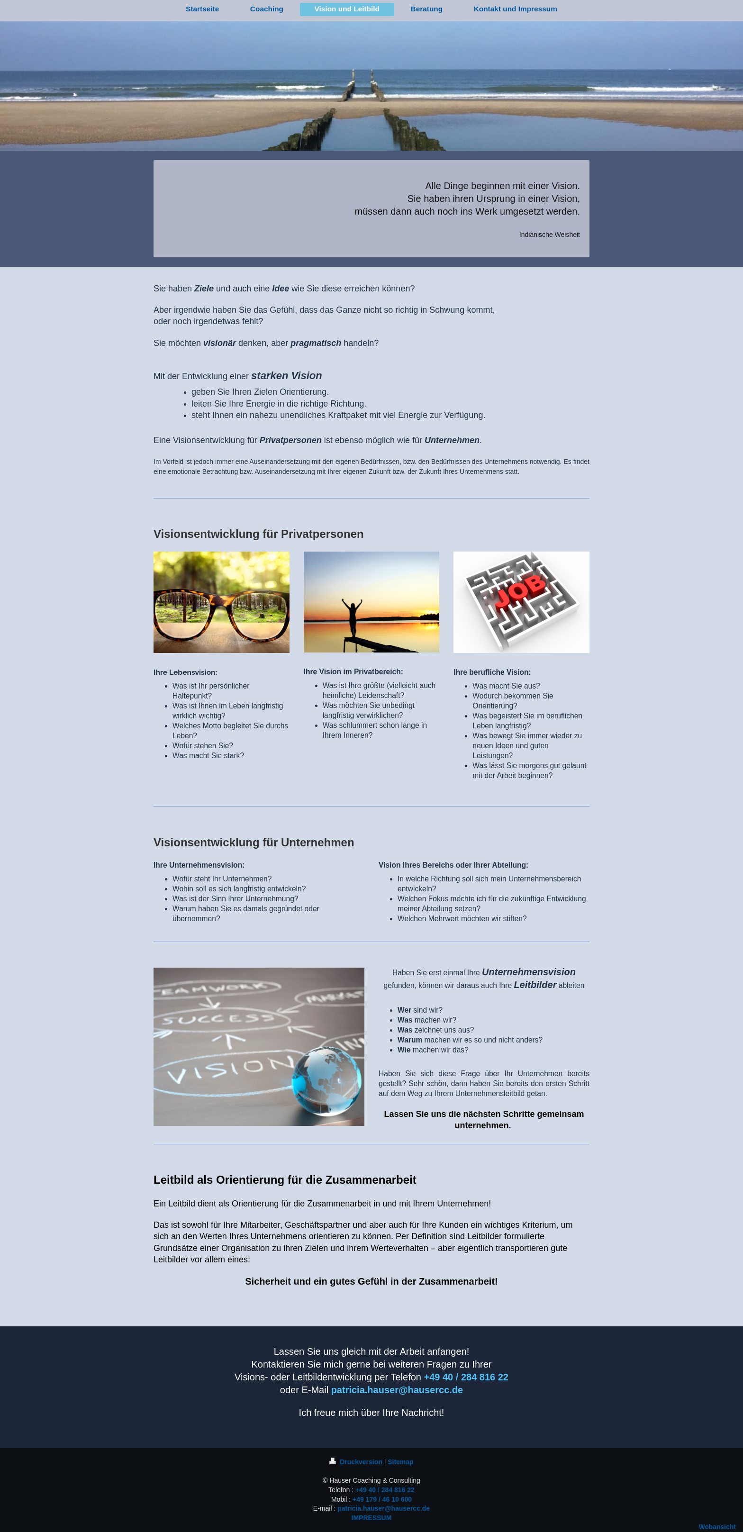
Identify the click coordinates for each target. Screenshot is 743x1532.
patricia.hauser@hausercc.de (383, 1508)
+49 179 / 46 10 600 (382, 1499)
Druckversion (356, 1462)
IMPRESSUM (372, 1518)
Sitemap (400, 1462)
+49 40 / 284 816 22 (385, 1490)
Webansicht (717, 1527)
